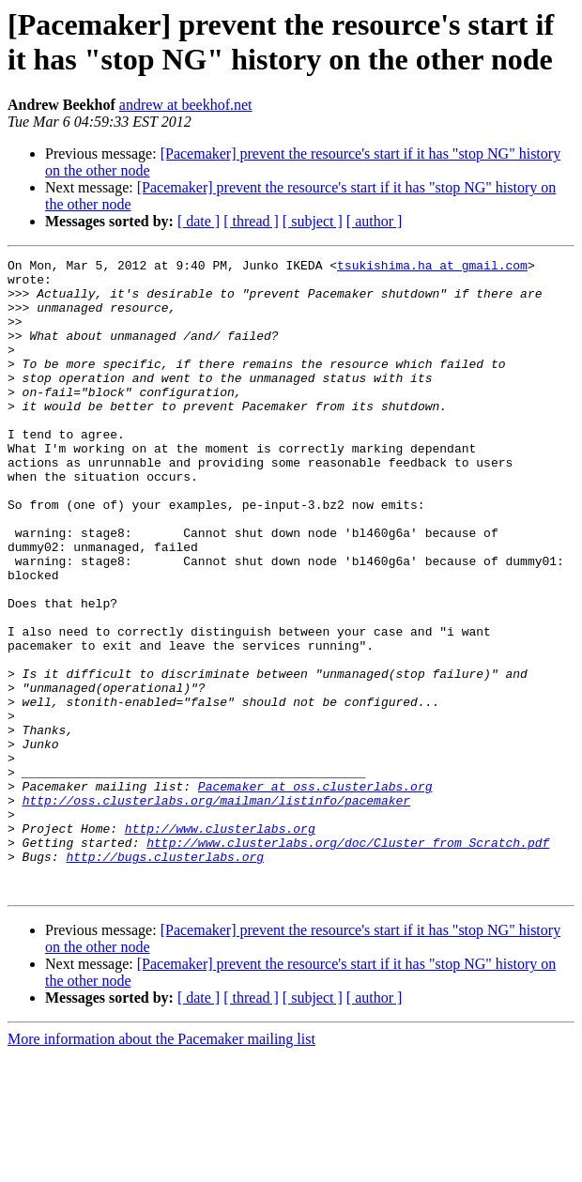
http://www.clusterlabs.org (220, 943)
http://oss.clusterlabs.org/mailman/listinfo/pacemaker (216, 909)
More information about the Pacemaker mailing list (161, 1166)
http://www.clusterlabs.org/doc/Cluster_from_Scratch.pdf (347, 960)
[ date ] (198, 221)
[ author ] (374, 221)
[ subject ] (313, 221)
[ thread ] (251, 221)
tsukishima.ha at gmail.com (432, 267)
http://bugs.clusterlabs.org (165, 977)
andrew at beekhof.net (186, 105)
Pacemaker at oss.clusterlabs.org (315, 892)
